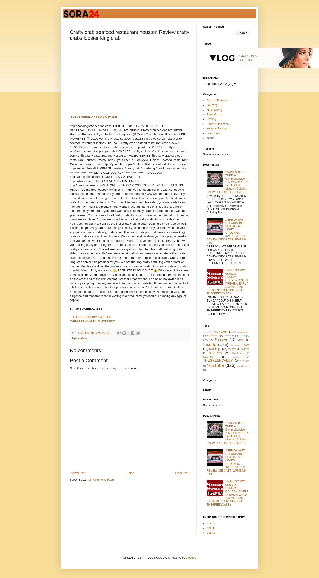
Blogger (190, 557)
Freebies (221, 339)
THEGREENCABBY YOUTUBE (95, 117)
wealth (246, 360)
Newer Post (78, 473)
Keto (246, 345)
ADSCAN (221, 332)
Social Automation (218, 124)
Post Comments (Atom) (101, 479)
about (210, 138)
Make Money (214, 110)
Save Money (214, 114)
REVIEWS (215, 352)
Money (232, 349)
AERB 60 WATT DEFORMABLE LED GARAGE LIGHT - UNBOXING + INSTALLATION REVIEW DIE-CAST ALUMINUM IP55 (226, 231)
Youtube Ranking (217, 128)
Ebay (242, 335)
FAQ (205, 339)
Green (240, 339)
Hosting (211, 119)
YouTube (82, 338)
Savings (208, 356)
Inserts (209, 344)
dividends (229, 335)
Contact (211, 532)
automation (243, 332)
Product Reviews (217, 100)
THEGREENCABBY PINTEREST (92, 321)
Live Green (213, 133)
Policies (245, 349)
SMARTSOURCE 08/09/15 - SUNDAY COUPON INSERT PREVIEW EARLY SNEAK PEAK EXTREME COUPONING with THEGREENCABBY (227, 282)
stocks (236, 357)
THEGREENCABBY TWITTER (90, 317)
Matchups (215, 349)
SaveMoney (238, 353)
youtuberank (243, 366)
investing (234, 345)
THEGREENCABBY (218, 360)
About (210, 528)
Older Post (181, 473)
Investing (212, 105)
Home (130, 473)
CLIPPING (213, 335)
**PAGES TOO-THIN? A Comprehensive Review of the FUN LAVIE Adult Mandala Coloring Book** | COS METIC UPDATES (228, 182)
